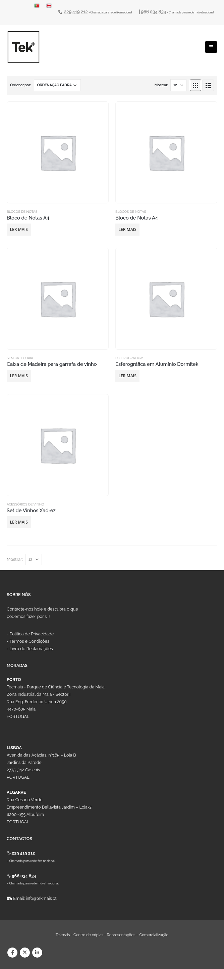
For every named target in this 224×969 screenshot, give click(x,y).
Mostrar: (161, 85)
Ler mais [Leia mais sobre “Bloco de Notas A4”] (19, 229)
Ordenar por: (20, 85)
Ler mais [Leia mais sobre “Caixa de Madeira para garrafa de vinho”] (19, 376)
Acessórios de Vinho (25, 504)
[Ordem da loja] (57, 85)
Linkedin (37, 953)
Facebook (12, 953)
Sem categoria (20, 358)
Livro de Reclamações (31, 648)
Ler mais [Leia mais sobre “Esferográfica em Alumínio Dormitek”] (127, 376)
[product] (57, 152)
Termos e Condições (29, 641)
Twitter (25, 953)
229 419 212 (76, 11)
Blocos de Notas (22, 211)
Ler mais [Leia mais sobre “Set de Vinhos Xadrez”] (19, 522)
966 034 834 (154, 11)
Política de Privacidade (32, 633)
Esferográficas (129, 358)
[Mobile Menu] (211, 47)
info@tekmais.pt (41, 898)
